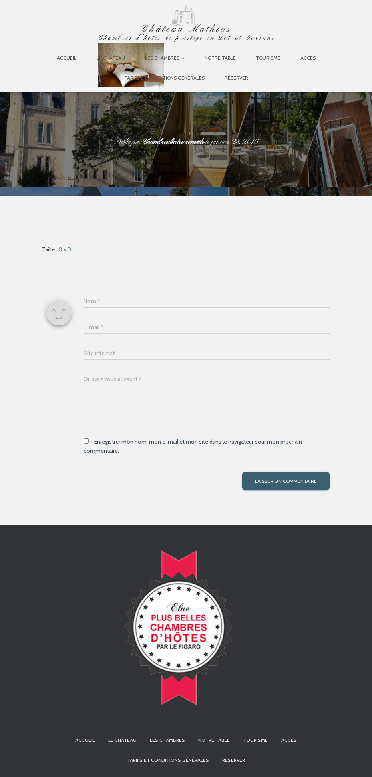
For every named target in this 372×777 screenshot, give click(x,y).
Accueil (66, 58)
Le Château (111, 58)
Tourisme (268, 58)
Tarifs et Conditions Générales (164, 78)
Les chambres (165, 58)
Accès (308, 58)
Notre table (220, 58)
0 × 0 (64, 249)
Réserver (236, 78)
